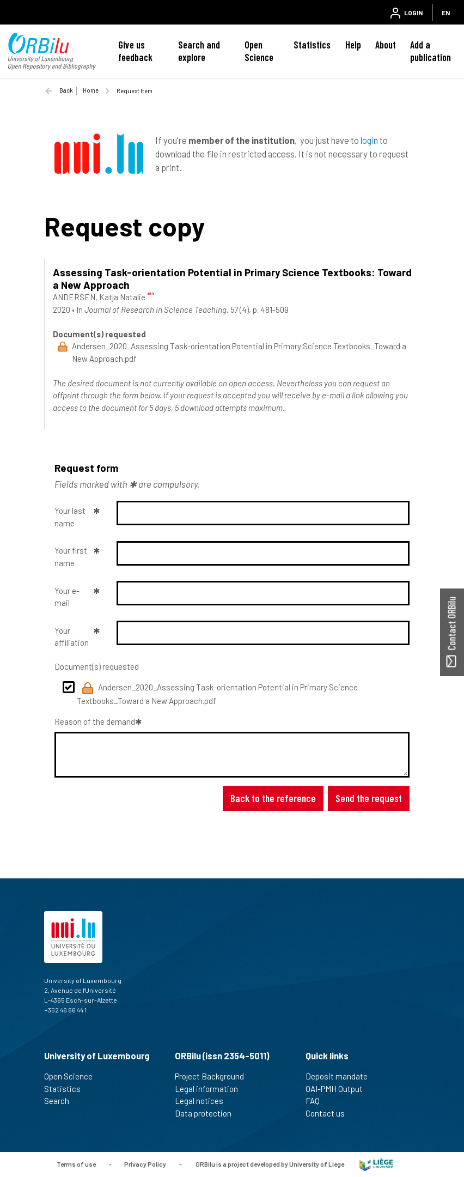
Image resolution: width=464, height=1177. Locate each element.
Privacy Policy (145, 1163)
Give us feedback (135, 51)
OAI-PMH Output (339, 1089)
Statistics (312, 45)
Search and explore (199, 51)
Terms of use (76, 1163)
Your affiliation (71, 637)
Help (353, 45)
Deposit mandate (341, 1076)
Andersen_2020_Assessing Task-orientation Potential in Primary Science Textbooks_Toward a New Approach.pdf (217, 694)
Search (61, 1101)
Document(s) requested (96, 666)
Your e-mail (67, 597)
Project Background (214, 1076)
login (369, 140)
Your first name (70, 556)
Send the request (368, 798)
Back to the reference (273, 798)
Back (66, 90)
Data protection (208, 1113)
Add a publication (430, 51)
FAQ (317, 1101)
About (385, 45)
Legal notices (204, 1101)
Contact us (330, 1113)
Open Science (259, 51)
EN (446, 12)
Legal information (211, 1089)
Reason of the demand (94, 721)
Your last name (70, 517)
